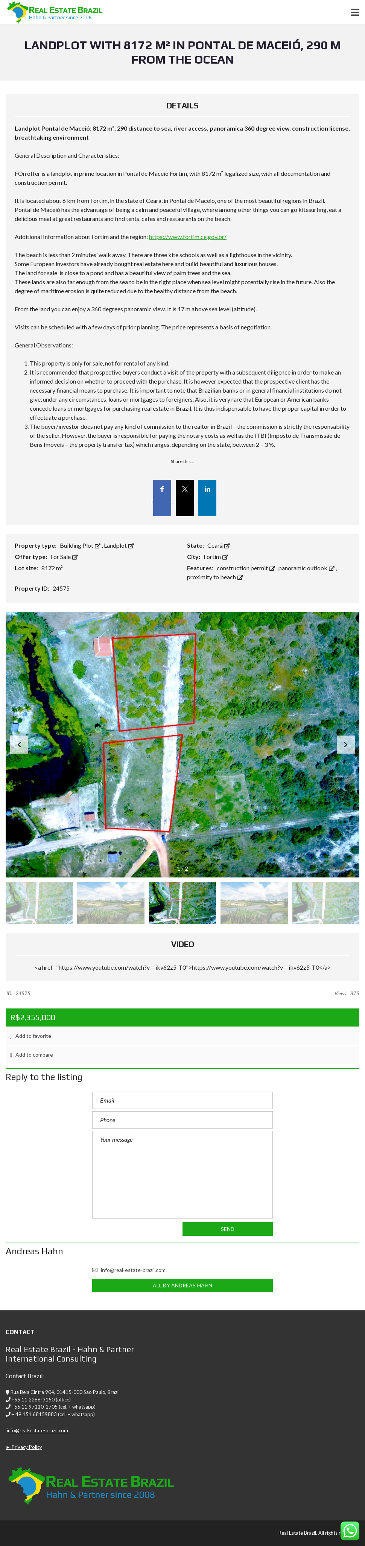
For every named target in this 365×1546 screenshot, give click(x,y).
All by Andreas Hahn (182, 1285)
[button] (346, 745)
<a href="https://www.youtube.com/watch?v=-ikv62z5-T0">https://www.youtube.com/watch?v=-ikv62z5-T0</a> (183, 967)
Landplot (119, 545)
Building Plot (81, 545)
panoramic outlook (307, 567)
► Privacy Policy (24, 1447)
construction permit (246, 567)
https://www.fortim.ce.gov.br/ (188, 236)
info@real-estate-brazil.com (129, 1270)
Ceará (218, 545)
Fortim (216, 556)
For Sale (64, 556)
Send (227, 1229)
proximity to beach (215, 576)
